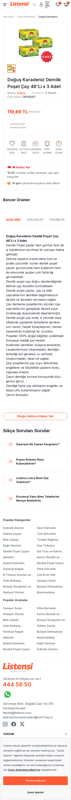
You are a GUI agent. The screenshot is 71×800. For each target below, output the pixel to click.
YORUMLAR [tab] (57, 219)
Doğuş (21, 92)
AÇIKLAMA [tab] (13, 219)
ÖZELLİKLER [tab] (35, 219)
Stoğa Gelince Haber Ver (35, 416)
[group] (12, 148)
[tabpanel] (35, 315)
